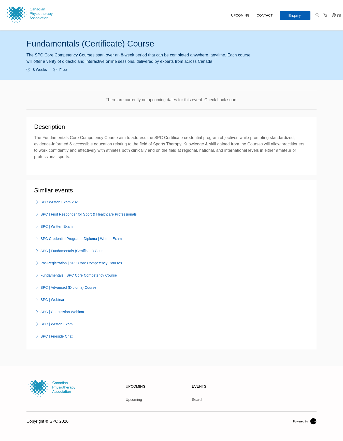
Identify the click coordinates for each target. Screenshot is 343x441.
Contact (265, 15)
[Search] (317, 15)
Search (197, 400)
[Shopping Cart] (325, 15)
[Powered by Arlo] (305, 421)
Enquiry (295, 15)
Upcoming (240, 15)
